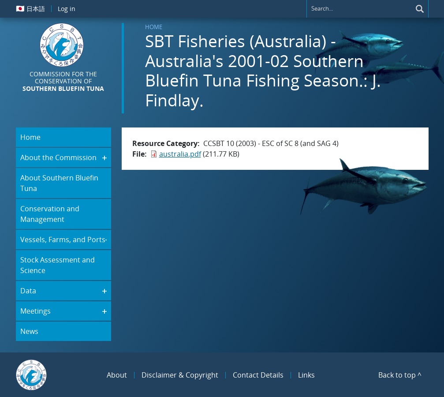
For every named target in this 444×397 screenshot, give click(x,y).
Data (28, 291)
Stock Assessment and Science (57, 265)
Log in (66, 8)
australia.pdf (180, 154)
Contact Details (258, 375)
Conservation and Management (49, 214)
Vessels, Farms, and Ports (62, 239)
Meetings (35, 311)
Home (153, 27)
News (29, 331)
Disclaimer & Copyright (180, 375)
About (117, 375)
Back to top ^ (400, 375)
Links (306, 375)
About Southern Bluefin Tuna (59, 183)
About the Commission (58, 157)
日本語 (30, 8)
